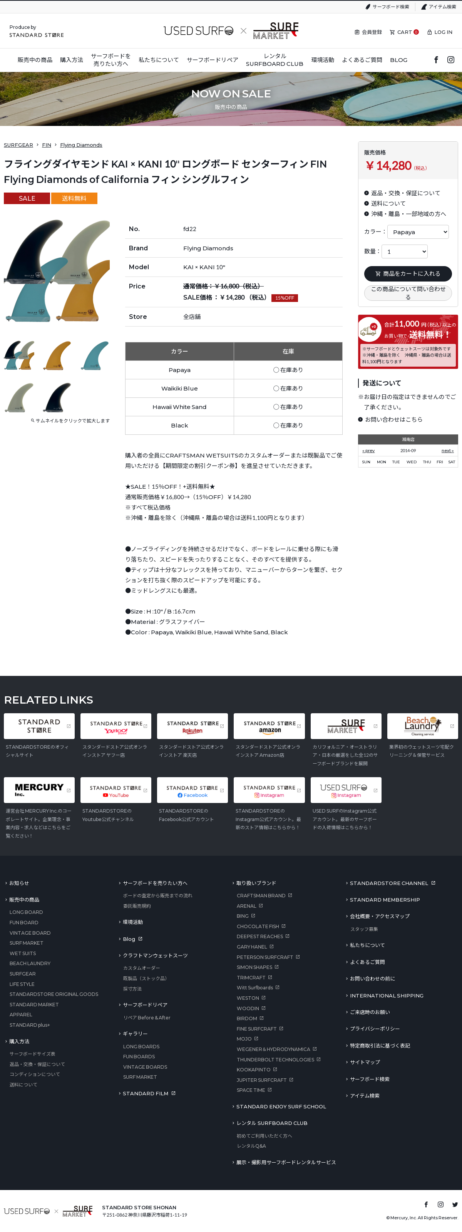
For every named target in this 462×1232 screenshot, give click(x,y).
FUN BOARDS (139, 1056)
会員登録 (372, 32)
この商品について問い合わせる (408, 292)
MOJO (244, 1039)
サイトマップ (365, 1062)
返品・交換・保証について (37, 1064)
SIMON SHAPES (254, 967)
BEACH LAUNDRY (30, 963)
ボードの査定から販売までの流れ (157, 895)
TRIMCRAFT (251, 978)
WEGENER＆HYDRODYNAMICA (273, 1049)
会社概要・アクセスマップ (380, 916)
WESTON (248, 998)
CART (404, 32)
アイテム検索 (442, 7)
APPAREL (21, 1014)
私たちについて (367, 945)
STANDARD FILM (145, 1093)
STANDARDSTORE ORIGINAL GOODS (54, 994)
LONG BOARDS (141, 1046)
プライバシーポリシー (375, 1029)
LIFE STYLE (22, 984)
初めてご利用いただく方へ (264, 1136)
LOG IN (443, 32)
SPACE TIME (251, 1090)
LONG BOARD (26, 912)
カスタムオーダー (141, 968)
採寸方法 (132, 989)
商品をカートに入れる (408, 273)
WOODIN (248, 1008)
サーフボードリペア (145, 1005)
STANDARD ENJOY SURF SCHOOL (281, 1106)
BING (243, 916)
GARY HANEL (252, 947)
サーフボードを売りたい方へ (155, 883)
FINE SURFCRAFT (257, 1029)
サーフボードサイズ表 (32, 1054)
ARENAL (246, 906)
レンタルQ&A (251, 1146)
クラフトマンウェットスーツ (155, 955)
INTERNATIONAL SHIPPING (387, 995)
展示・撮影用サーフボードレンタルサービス (286, 1162)
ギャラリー (135, 1034)
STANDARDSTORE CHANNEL (389, 883)
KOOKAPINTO (254, 1070)
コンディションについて (35, 1074)
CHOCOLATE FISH (258, 926)
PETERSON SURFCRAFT (265, 957)
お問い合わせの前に (372, 979)
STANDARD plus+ (30, 1025)
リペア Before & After (147, 1018)
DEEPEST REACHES (260, 936)
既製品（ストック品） (146, 978)
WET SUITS (23, 953)
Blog (129, 939)
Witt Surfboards (255, 988)
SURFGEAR (18, 145)
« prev (368, 450)
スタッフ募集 (364, 929)
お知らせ (19, 883)
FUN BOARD (24, 922)
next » (448, 450)
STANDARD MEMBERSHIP (385, 900)
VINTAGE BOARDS (145, 1067)
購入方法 (19, 1041)
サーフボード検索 (391, 7)
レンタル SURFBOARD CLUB (272, 1123)
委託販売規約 (137, 906)
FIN (46, 145)
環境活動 (133, 922)
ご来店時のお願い (370, 1012)
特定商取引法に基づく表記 (380, 1046)
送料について (23, 1085)
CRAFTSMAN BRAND (261, 895)
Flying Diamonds (81, 145)
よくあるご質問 (367, 962)
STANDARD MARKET (34, 1004)
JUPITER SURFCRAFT (262, 1080)
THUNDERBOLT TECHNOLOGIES (275, 1060)
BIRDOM (247, 1018)
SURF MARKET (27, 943)
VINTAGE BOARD (30, 933)
